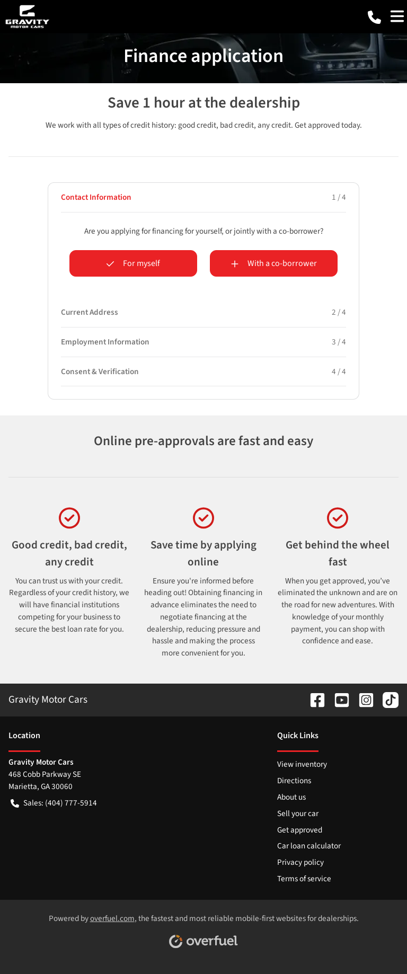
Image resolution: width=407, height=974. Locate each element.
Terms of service (304, 878)
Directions (294, 780)
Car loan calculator (309, 846)
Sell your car (297, 813)
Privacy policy (300, 862)
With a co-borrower (274, 263)
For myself (133, 263)
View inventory (302, 764)
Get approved (299, 830)
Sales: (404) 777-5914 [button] (54, 803)
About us (291, 797)
